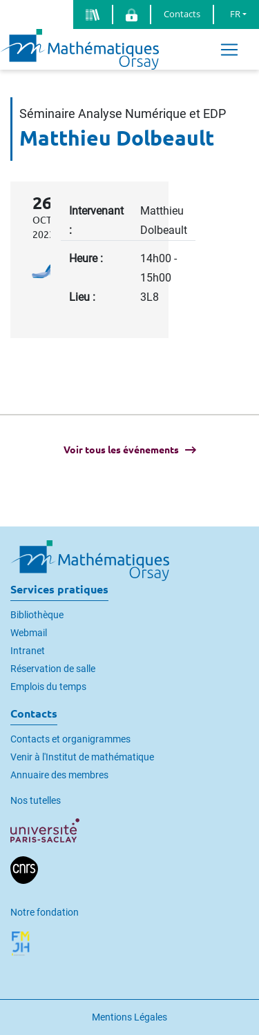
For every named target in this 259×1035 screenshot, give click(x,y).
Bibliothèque (37, 614)
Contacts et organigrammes (70, 739)
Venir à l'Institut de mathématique (82, 756)
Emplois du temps (48, 686)
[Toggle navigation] (229, 49)
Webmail (28, 632)
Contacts (182, 14)
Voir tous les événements (121, 449)
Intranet (27, 650)
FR (235, 14)
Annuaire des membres (59, 774)
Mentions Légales (129, 1017)
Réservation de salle (52, 668)
